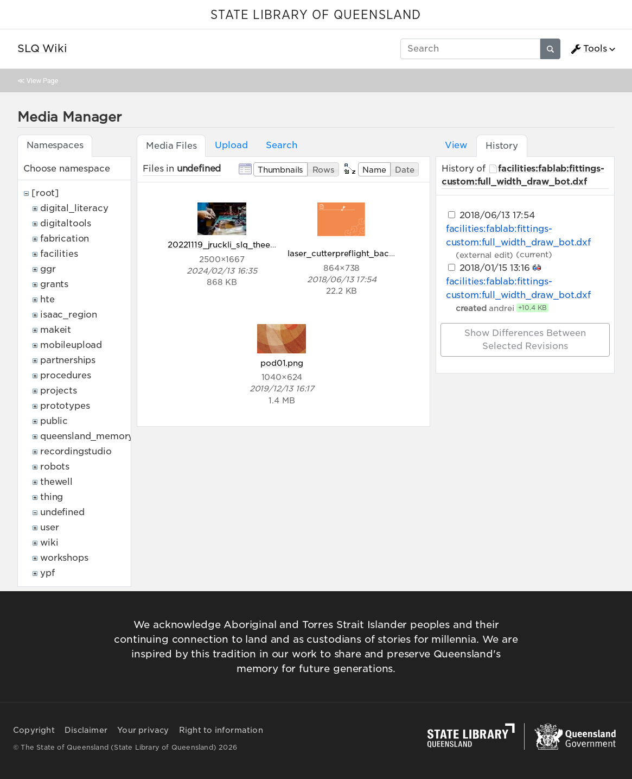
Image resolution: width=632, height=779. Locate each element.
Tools (589, 48)
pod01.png (281, 363)
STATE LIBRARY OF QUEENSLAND (315, 15)
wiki (49, 542)
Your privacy (143, 730)
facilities (59, 254)
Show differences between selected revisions (525, 339)
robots (54, 466)
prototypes (65, 406)
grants (54, 284)
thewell (56, 482)
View (456, 145)
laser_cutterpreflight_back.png (349, 253)
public (54, 421)
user (49, 527)
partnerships (67, 360)
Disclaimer (86, 730)
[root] (45, 193)
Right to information (221, 730)
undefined (62, 512)
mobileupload (71, 345)
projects (58, 390)
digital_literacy (74, 208)
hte (47, 299)
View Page (42, 81)
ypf (47, 573)
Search (281, 145)
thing (51, 497)
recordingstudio (76, 451)
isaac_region (68, 314)
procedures (65, 375)
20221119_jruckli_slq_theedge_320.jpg (244, 244)
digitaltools (65, 223)
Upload (231, 145)
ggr (48, 269)
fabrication (64, 238)
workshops (64, 558)
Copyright (34, 730)
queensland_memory (86, 436)
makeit (55, 330)
